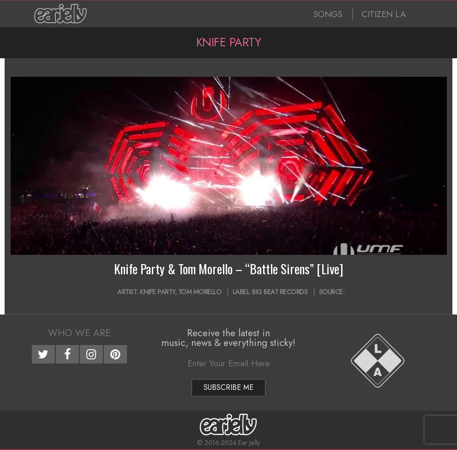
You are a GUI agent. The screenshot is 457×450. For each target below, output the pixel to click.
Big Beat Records (279, 291)
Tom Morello (200, 291)
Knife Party (157, 291)
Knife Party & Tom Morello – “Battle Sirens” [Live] (228, 268)
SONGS (328, 14)
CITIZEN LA (383, 14)
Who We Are (79, 333)
